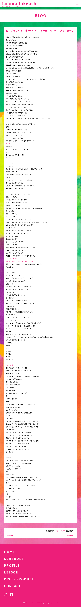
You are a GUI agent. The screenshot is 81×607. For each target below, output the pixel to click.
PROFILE (12, 565)
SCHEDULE (14, 558)
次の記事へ (70, 535)
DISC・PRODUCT (19, 579)
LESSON (11, 572)
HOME (9, 551)
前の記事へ (10, 535)
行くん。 (9, 144)
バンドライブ (60, 531)
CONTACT (12, 585)
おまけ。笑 (9, 365)
